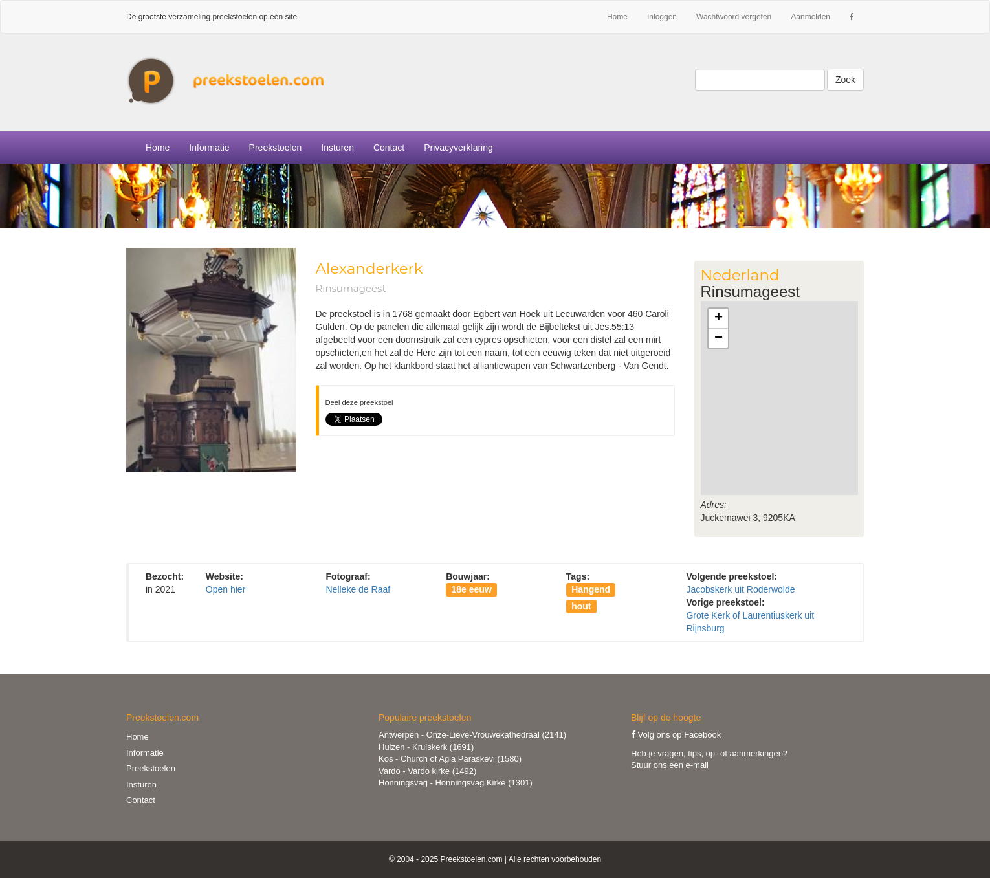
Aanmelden (810, 16)
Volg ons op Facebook (676, 735)
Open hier (225, 589)
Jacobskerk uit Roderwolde (740, 589)
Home (617, 16)
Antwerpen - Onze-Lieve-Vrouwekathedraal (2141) (472, 735)
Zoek (845, 79)
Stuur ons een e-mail (670, 765)
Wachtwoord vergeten (733, 16)
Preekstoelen (275, 147)
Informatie (145, 753)
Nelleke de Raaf (357, 589)
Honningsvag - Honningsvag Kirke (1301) (456, 782)
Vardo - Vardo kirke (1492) (427, 771)
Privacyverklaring (458, 147)
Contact (388, 147)
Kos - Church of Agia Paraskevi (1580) (450, 758)
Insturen (337, 147)
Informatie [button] (209, 147)
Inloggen (662, 16)
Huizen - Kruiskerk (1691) (426, 747)
